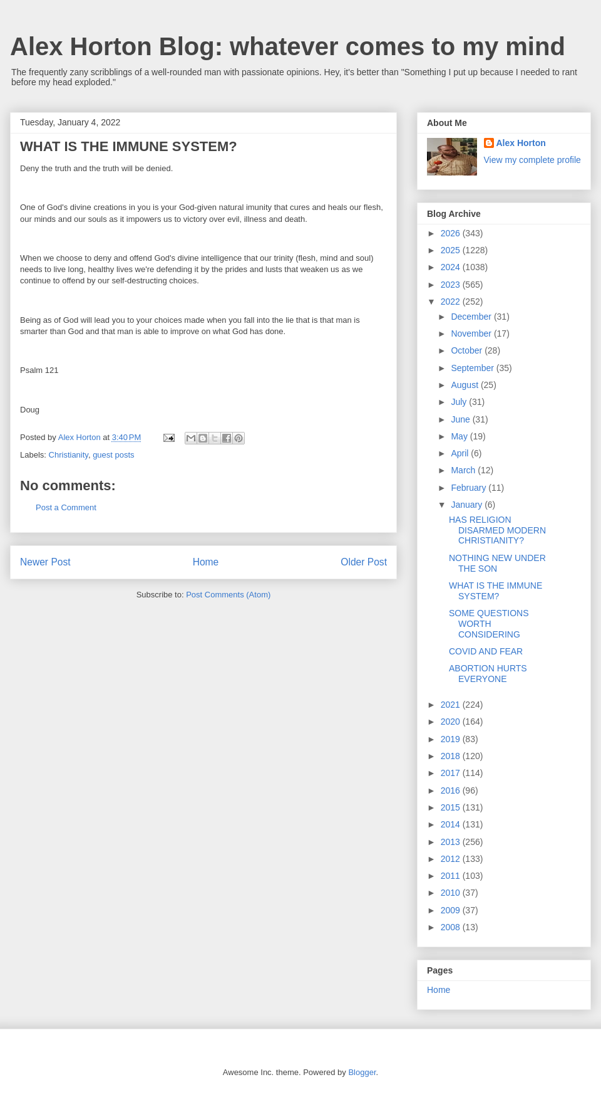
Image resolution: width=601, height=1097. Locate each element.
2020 (452, 721)
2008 (452, 927)
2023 (452, 285)
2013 (452, 842)
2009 (452, 910)
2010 (452, 893)
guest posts (114, 454)
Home (206, 562)
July (460, 402)
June (461, 419)
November (472, 333)
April (461, 453)
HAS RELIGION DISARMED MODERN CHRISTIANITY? (497, 530)
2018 (452, 756)
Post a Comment (66, 507)
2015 (452, 807)
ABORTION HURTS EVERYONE (488, 673)
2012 (452, 859)
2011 (452, 876)
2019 (452, 739)
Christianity (68, 454)
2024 (452, 267)
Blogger (362, 1072)
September (473, 368)
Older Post (364, 562)
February (469, 488)
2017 (452, 773)
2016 (452, 790)
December (472, 317)
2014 (452, 824)
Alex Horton (521, 143)
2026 (452, 233)
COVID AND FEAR (486, 651)
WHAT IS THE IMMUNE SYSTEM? (495, 590)
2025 (452, 250)
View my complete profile (532, 160)
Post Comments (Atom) (228, 594)
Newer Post (45, 562)
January (468, 505)
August (465, 385)
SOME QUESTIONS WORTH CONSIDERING (489, 623)
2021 (452, 705)
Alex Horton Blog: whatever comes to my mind (287, 46)
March (464, 470)
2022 (452, 302)
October (468, 350)
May (460, 436)
